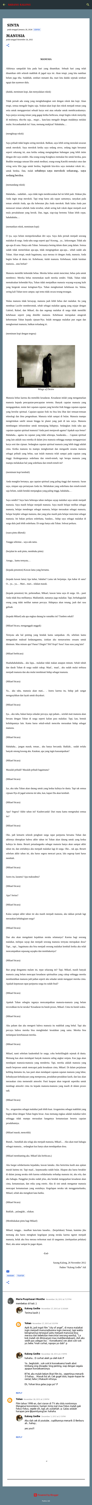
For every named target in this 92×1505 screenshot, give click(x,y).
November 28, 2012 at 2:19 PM (54, 1354)
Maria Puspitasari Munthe (30, 1299)
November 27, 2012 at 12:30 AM (54, 1309)
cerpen (37, 30)
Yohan (28, 1323)
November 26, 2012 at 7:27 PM (58, 1299)
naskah (10, 1276)
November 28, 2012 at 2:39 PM (36, 1399)
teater (20, 1276)
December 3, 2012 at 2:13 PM (53, 1416)
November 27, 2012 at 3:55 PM (45, 1323)
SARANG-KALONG (19, 4)
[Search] (88, 4)
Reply (19, 1393)
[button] (8, 46)
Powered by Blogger (46, 1495)
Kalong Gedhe (32, 1308)
